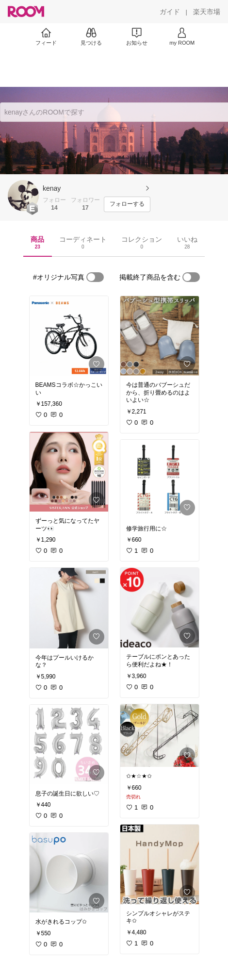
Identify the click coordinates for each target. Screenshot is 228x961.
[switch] (95, 277)
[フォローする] (127, 204)
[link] (69, 336)
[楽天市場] (206, 11)
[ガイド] (170, 11)
